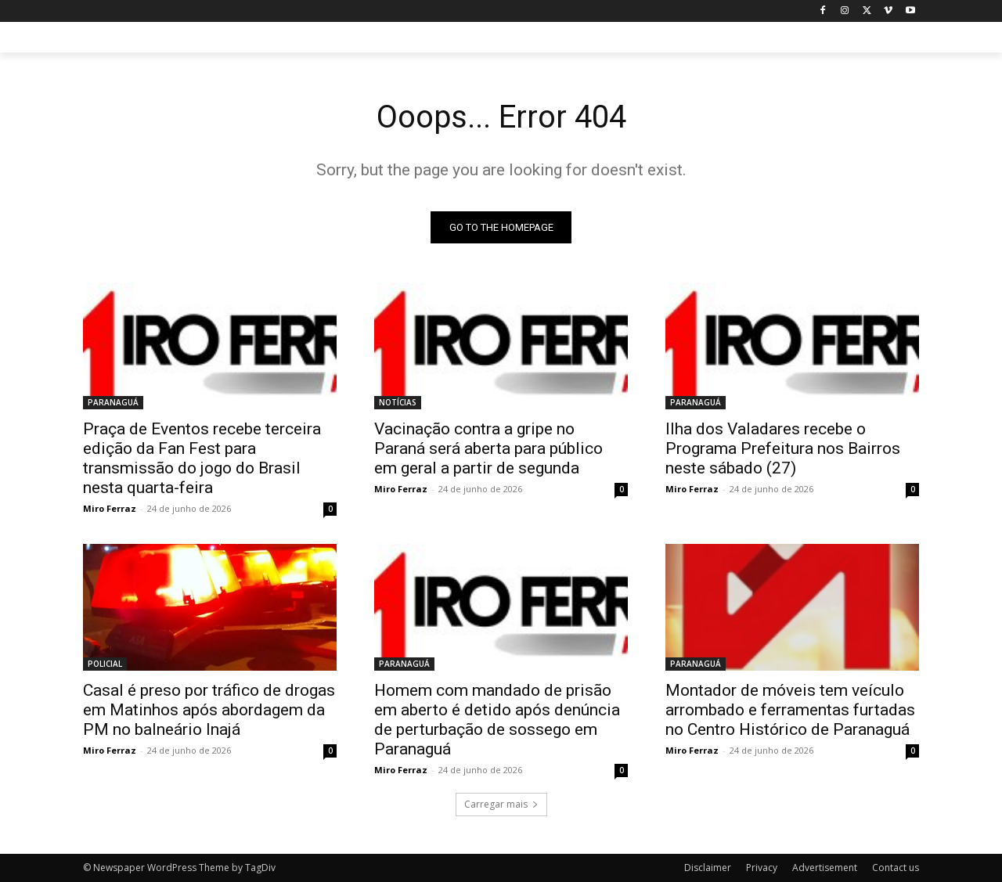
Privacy (761, 867)
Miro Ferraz (109, 508)
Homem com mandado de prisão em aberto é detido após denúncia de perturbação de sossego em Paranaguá (497, 719)
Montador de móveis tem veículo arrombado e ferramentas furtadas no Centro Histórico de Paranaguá (790, 710)
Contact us (895, 867)
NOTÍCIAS (397, 402)
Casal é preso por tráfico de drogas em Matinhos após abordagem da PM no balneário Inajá (209, 710)
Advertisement (824, 867)
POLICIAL (105, 663)
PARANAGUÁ (113, 402)
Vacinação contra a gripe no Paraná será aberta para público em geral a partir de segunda (488, 448)
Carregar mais (501, 804)
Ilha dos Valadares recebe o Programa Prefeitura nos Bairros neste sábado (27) (782, 448)
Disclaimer (707, 867)
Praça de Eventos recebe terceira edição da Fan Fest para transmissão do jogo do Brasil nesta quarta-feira (202, 458)
